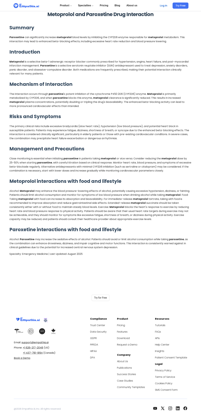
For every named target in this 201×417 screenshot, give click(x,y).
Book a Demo (22, 358)
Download (129, 337)
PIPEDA (103, 343)
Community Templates (136, 385)
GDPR (102, 337)
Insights (163, 350)
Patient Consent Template (173, 356)
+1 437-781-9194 (33, 353)
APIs (161, 337)
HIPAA (102, 350)
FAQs (162, 330)
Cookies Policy (167, 381)
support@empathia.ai (35, 342)
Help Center (165, 343)
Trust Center (106, 324)
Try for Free (100, 297)
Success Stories (132, 372)
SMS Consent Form (169, 387)
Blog (118, 5)
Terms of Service (168, 375)
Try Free (180, 5)
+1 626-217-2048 (33, 347)
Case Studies (131, 378)
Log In (164, 5)
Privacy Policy (166, 368)
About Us (129, 359)
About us (132, 5)
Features (128, 330)
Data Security (106, 330)
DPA (101, 356)
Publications (130, 365)
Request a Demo (133, 343)
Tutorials (163, 324)
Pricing (104, 5)
